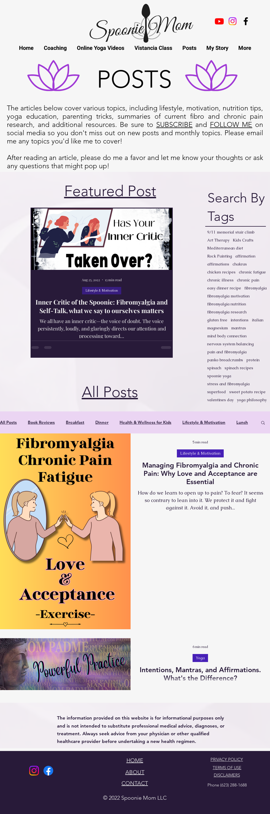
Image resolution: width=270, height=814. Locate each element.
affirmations (218, 264)
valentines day (220, 400)
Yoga (200, 657)
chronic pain (248, 280)
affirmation (245, 256)
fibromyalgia (255, 288)
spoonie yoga (219, 376)
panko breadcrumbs (225, 360)
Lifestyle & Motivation (101, 290)
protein (253, 360)
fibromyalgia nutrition (226, 304)
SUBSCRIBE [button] (174, 124)
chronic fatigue (252, 272)
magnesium (217, 328)
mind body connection (227, 336)
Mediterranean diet (225, 248)
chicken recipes (221, 272)
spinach (214, 368)
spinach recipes (239, 368)
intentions (240, 320)
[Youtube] (219, 21)
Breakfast (75, 422)
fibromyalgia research (227, 312)
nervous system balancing (230, 344)
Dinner (102, 422)
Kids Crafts (243, 240)
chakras (240, 264)
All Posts (8, 422)
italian (257, 320)
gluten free (217, 320)
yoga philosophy (252, 400)
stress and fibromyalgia (228, 384)
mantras (238, 328)
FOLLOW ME (231, 124)
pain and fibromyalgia (227, 352)
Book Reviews (41, 422)
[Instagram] (34, 770)
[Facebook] (48, 770)
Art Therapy (218, 240)
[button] (263, 423)
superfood (216, 392)
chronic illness (220, 280)
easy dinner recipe (224, 288)
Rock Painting (219, 256)
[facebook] (246, 21)
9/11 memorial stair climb (230, 232)
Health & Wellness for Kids (145, 422)
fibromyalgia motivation (228, 296)
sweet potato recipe (247, 392)
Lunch (242, 422)
